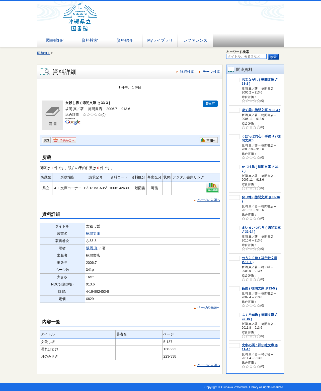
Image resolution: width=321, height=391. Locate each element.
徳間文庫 (93, 233)
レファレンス (195, 40)
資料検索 (90, 40)
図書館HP (54, 40)
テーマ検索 (211, 72)
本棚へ (211, 140)
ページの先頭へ (208, 200)
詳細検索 (187, 72)
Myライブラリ (160, 40)
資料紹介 (125, 40)
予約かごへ (67, 140)
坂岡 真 (92, 248)
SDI (46, 140)
